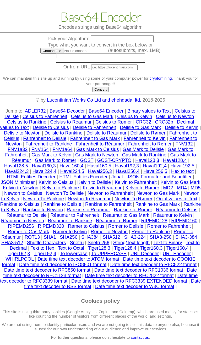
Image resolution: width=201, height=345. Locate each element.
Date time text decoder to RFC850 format (47, 271)
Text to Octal (71, 249)
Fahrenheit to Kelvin (145, 140)
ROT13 (32, 238)
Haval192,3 (127, 167)
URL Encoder (177, 255)
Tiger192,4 (45, 255)
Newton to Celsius (23, 194)
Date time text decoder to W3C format (134, 288)
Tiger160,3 (151, 249)
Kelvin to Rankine (60, 189)
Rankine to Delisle (62, 205)
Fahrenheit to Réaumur (100, 145)
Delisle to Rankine (64, 134)
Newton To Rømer (134, 200)
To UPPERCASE (109, 255)
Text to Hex (42, 249)
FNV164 (40, 151)
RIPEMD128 (154, 222)
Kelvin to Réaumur (102, 189)
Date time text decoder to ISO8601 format (62, 266)
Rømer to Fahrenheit (169, 227)
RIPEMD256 (21, 227)
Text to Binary (167, 244)
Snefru (77, 244)
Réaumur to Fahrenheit (75, 216)
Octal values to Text (176, 200)
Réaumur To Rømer (116, 222)
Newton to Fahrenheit (110, 194)
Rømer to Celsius (86, 227)
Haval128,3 (147, 162)
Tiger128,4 (125, 249)
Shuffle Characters (46, 244)
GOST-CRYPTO (114, 162)
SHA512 (111, 238)
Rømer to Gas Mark (28, 233)
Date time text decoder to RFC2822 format (129, 277)
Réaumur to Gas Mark (126, 216)
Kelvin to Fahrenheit (136, 183)
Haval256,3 (100, 173)
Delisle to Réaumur (106, 134)
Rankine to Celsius (19, 205)
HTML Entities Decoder (31, 178)
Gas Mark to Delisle (143, 151)
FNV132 (184, 145)
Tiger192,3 (19, 255)
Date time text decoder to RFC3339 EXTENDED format (129, 282)
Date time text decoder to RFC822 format (153, 266)
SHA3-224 (135, 238)
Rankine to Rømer (133, 211)
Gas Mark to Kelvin (51, 156)
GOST (87, 162)
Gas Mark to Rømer (55, 162)
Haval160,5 (99, 167)
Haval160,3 (44, 167)
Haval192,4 (155, 167)
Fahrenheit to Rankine (48, 145)
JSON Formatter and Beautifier (159, 178)
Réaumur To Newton (22, 222)
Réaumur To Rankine (70, 222)
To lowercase (74, 255)
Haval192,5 (182, 167)
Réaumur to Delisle (27, 216)
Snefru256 (98, 244)
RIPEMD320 (51, 227)
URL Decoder (145, 255)
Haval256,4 (127, 173)
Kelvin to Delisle (94, 183)
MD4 (182, 189)
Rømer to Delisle (125, 227)
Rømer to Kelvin (70, 233)
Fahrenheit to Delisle (44, 140)
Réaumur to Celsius (176, 211)
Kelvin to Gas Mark (180, 183)
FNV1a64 (63, 151)
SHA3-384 (186, 238)
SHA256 (68, 238)
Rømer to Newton (109, 233)
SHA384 (90, 238)
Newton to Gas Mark (158, 194)
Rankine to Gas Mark (157, 205)
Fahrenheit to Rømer (150, 145)
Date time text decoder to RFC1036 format (138, 271)
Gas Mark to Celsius (97, 151)
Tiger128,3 (99, 249)
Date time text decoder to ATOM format (78, 260)
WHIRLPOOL (20, 260)
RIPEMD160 (184, 222)
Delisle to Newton (22, 134)
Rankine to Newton (43, 211)
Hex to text (182, 173)
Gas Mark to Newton (96, 156)
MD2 (168, 189)
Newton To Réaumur (89, 200)
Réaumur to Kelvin (172, 216)
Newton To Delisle (65, 194)
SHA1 (50, 238)
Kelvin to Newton (20, 189)
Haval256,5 (155, 173)
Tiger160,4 (177, 249)
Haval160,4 (71, 167)
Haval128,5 (16, 167)
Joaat (117, 178)
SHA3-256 (160, 238)
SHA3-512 (12, 244)
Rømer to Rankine (151, 233)
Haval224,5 (72, 173)
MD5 (196, 189)
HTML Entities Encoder (83, 178)
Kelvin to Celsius (56, 183)
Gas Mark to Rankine (144, 156)
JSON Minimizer (18, 183)
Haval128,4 (175, 162)
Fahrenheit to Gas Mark (95, 140)
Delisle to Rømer (147, 134)
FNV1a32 (18, 151)
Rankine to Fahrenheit (108, 205)
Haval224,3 (17, 173)
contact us (140, 339)
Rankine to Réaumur (88, 211)
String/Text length (131, 244)
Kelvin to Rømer (142, 189)
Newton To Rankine (43, 200)
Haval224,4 (44, 173)
